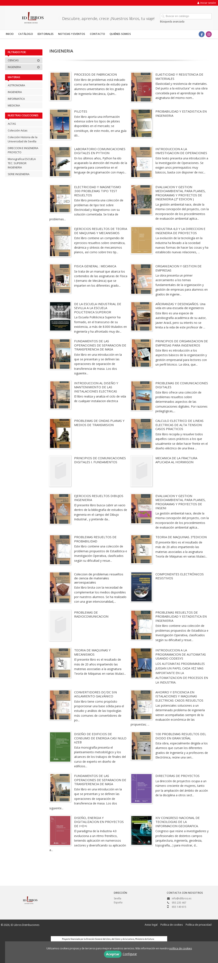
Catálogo (25, 34)
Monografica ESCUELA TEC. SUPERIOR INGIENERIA (22, 163)
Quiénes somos (120, 34)
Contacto (97, 34)
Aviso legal (151, 924)
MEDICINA (14, 105)
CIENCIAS (24, 60)
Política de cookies (171, 924)
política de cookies (180, 948)
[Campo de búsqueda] (186, 16)
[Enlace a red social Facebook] (202, 34)
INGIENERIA (24, 67)
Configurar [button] (130, 954)
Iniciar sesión (206, 3)
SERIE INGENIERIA (18, 174)
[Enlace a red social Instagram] (209, 34)
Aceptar (113, 954)
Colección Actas (18, 130)
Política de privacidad (198, 924)
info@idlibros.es (181, 898)
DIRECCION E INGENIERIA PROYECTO (23, 150)
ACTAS (12, 124)
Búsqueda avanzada (172, 21)
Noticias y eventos (71, 34)
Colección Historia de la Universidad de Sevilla (22, 139)
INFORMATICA (16, 99)
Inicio (10, 34)
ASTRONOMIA (16, 85)
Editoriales (46, 34)
